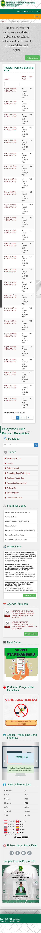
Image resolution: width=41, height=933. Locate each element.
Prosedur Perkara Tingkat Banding (17, 521)
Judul (7, 79)
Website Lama (32, 58)
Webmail (36, 930)
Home (4, 21)
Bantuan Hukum (10, 517)
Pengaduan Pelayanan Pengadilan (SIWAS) (20, 530)
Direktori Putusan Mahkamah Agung (17, 512)
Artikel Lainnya (29, 595)
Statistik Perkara (10, 526)
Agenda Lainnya (30, 634)
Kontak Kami (25, 930)
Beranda (15, 930)
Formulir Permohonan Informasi (16, 539)
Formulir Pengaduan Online (14, 535)
